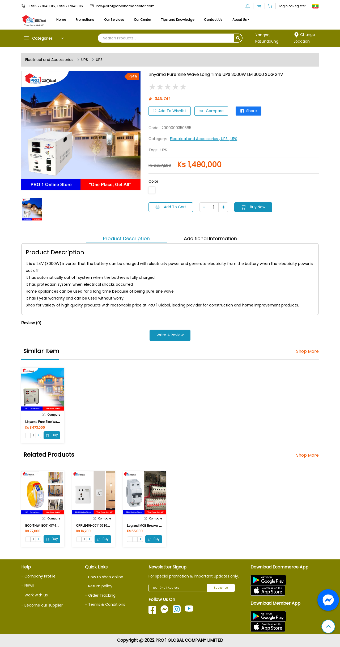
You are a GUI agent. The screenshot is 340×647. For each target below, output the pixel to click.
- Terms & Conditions (105, 604)
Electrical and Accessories (49, 60)
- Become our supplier (42, 605)
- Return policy (98, 586)
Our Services (115, 19)
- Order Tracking (100, 595)
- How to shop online (104, 577)
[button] (328, 627)
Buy (52, 435)
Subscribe (221, 588)
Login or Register (292, 6)
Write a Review (170, 335)
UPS (84, 60)
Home (61, 19)
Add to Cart (170, 207)
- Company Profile (38, 576)
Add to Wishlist (169, 111)
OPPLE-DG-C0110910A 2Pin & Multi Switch (107, 525)
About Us (241, 19)
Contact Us (214, 19)
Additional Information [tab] (210, 238)
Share (248, 111)
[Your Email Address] (177, 588)
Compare (211, 111)
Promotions (85, 19)
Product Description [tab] (126, 238)
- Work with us (34, 595)
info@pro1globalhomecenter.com (125, 6)
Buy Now (253, 207)
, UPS (224, 138)
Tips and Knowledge (178, 19)
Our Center (143, 19)
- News (27, 585)
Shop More (307, 351)
